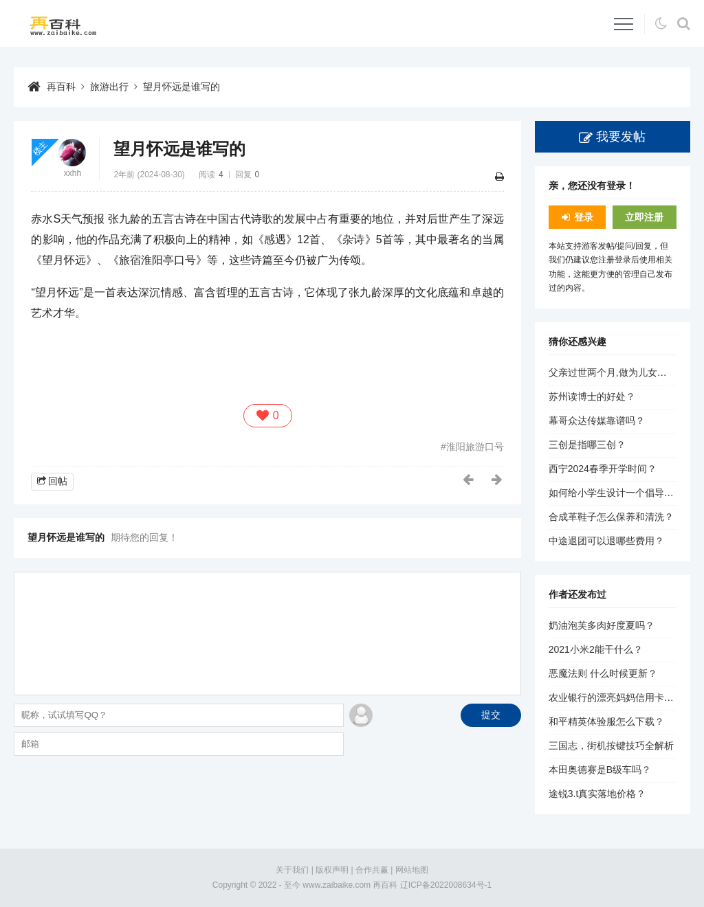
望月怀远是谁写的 (181, 86)
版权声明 (332, 870)
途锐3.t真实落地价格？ (597, 793)
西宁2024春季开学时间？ (603, 468)
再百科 (61, 86)
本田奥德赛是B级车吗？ (600, 769)
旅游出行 (109, 86)
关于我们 (292, 870)
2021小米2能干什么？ (596, 649)
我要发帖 (621, 137)
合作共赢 (371, 870)
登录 (583, 217)
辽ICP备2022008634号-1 (446, 885)
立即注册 (644, 217)
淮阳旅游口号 (475, 446)
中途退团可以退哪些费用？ (606, 540)
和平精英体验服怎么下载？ (606, 721)
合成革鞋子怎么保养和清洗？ (611, 516)
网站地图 (411, 870)
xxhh (72, 173)
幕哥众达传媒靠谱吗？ (597, 420)
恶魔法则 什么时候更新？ (603, 673)
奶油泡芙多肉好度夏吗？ (601, 625)
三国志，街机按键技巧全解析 (611, 745)
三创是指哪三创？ (587, 444)
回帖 (57, 480)
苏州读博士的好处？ (592, 396)
